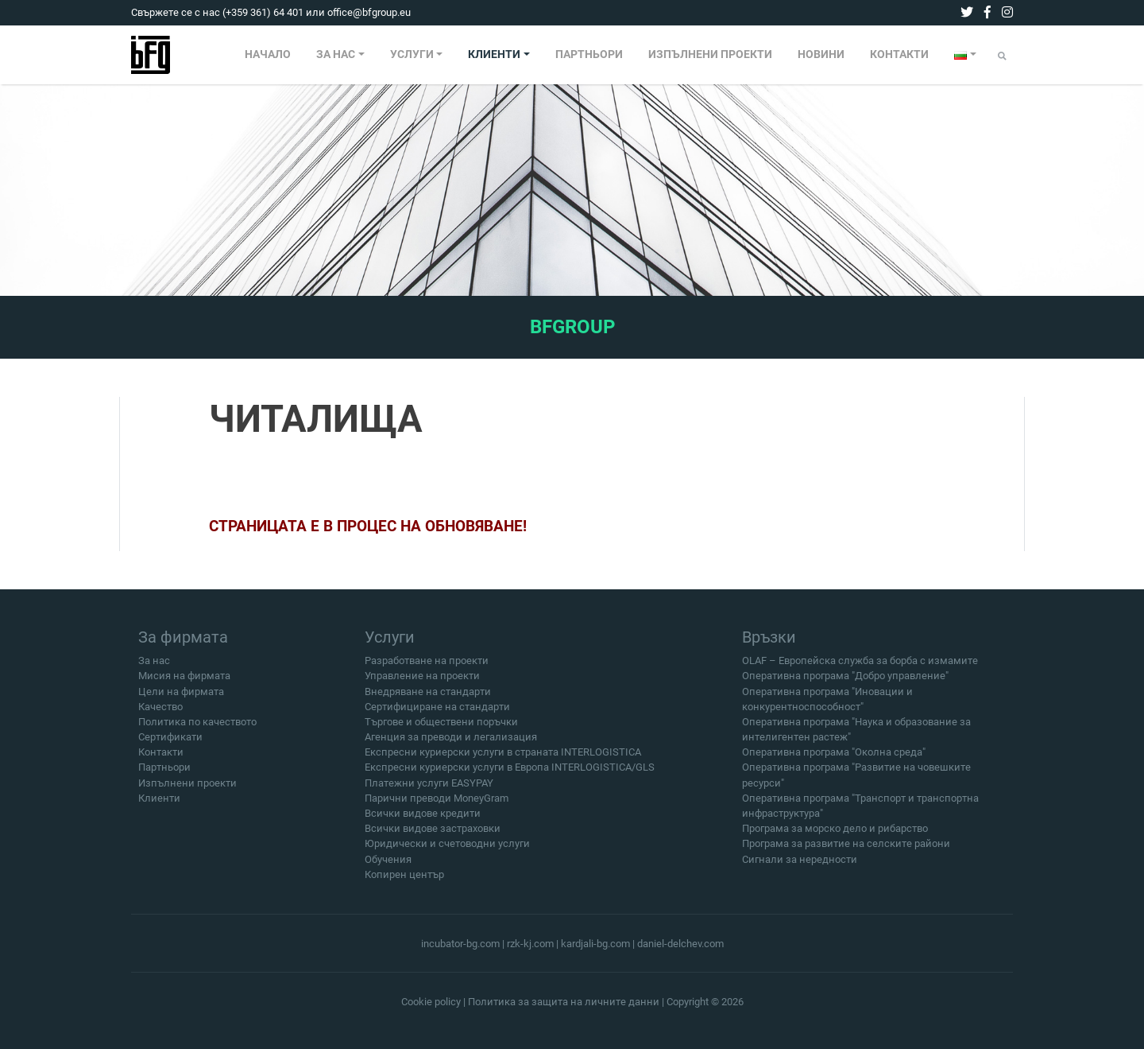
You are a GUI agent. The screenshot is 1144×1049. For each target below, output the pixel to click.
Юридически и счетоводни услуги (447, 851)
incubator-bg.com (460, 944)
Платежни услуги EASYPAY (429, 791)
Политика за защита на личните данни (563, 1002)
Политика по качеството (197, 730)
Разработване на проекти (427, 668)
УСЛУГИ (412, 54)
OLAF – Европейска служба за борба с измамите (860, 668)
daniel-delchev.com (680, 944)
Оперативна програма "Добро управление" (845, 684)
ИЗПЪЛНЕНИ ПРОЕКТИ (710, 54)
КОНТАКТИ (899, 54)
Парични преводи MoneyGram (436, 806)
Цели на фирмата (181, 699)
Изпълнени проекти (187, 791)
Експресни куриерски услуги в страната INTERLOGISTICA (503, 760)
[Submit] (1002, 56)
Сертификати (170, 745)
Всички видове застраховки (432, 836)
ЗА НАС (335, 54)
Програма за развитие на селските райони (846, 851)
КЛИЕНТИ (494, 54)
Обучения (388, 866)
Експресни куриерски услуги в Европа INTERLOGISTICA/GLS (510, 775)
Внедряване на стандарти (428, 699)
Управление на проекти (422, 684)
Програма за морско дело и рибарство (835, 836)
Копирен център (404, 882)
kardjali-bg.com (595, 944)
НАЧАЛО (268, 54)
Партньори (164, 775)
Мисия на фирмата (184, 684)
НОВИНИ (821, 54)
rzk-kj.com (530, 944)
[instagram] (1007, 12)
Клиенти (159, 806)
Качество (160, 715)
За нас (154, 668)
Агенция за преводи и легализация (451, 745)
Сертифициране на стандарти (437, 715)
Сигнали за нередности (799, 866)
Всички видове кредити (423, 821)
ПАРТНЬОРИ (589, 54)
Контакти (161, 760)
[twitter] (966, 12)
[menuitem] (267, 55)
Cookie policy (431, 1002)
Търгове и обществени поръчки (441, 730)
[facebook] (987, 12)
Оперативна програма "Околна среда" (834, 760)
